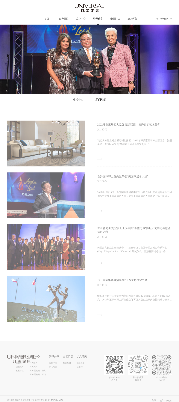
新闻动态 (101, 99)
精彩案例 (67, 365)
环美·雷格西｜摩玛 (38, 377)
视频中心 (78, 99)
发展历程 (20, 373)
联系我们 (80, 369)
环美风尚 (33, 369)
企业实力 (20, 369)
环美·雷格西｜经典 (38, 373)
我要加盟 (80, 365)
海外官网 (164, 19)
